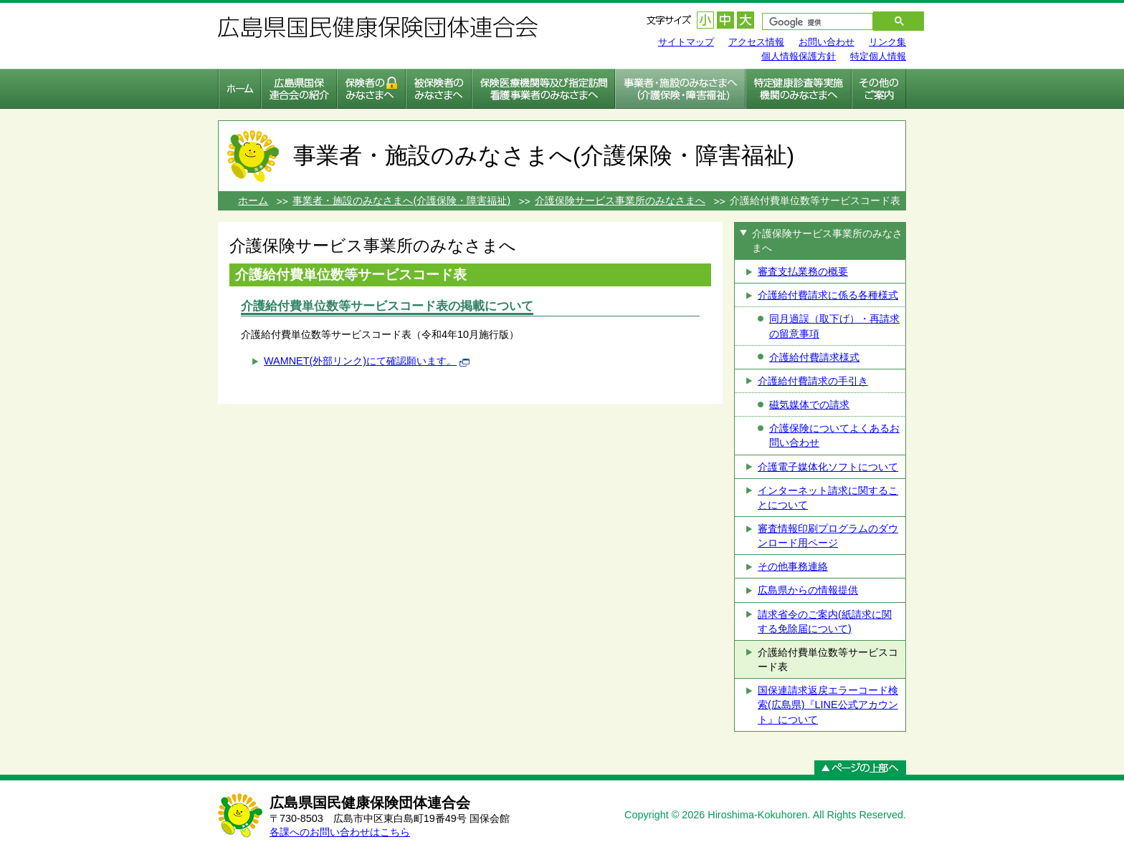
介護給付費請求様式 (814, 357)
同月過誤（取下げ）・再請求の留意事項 (834, 326)
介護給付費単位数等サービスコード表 (828, 659)
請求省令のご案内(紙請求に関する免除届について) (825, 621)
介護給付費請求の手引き (813, 381)
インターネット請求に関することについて (828, 497)
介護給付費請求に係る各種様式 (828, 295)
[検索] (810, 23)
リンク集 (887, 42)
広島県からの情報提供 (808, 590)
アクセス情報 (756, 42)
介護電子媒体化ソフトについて (828, 467)
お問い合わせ (826, 42)
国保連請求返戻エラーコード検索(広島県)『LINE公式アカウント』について (828, 704)
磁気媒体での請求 (809, 404)
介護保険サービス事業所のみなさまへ (620, 200)
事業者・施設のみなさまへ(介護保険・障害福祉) (401, 200)
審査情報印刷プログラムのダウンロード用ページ (828, 535)
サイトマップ (686, 42)
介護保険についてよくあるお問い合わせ (834, 435)
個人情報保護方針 (798, 56)
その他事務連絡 (793, 566)
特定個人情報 (878, 56)
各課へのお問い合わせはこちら (340, 832)
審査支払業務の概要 (803, 271)
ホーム (253, 200)
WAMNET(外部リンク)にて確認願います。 (360, 361)
